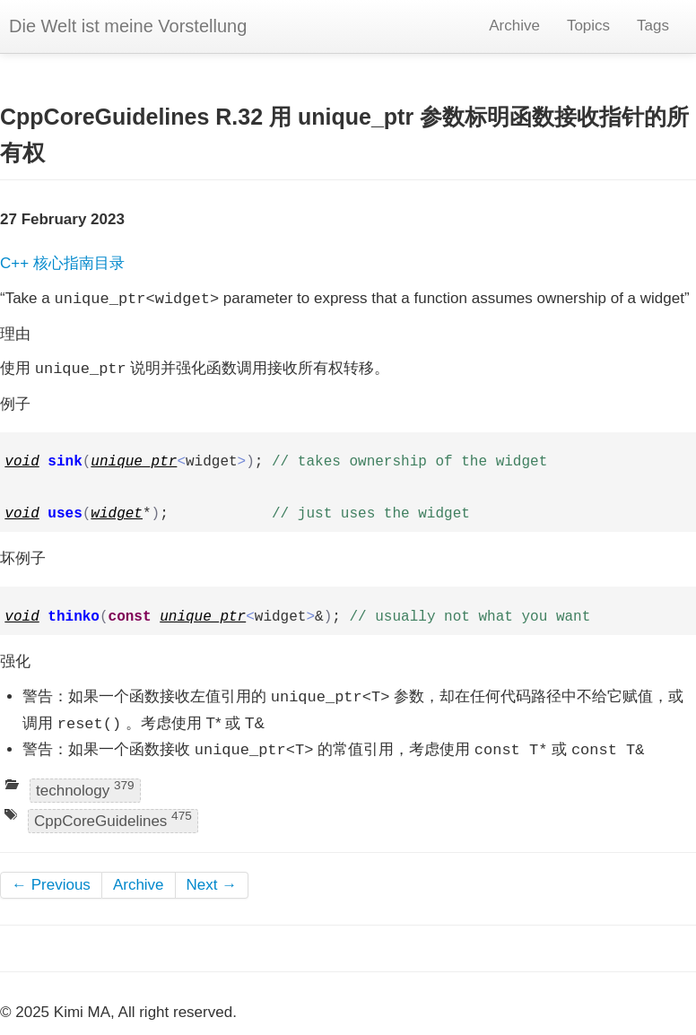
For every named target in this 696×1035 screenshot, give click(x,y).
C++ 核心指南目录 (62, 263)
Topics (588, 25)
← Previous (51, 884)
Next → (212, 884)
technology (85, 788)
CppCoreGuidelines (113, 819)
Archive (514, 25)
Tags (653, 25)
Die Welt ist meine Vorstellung (128, 26)
